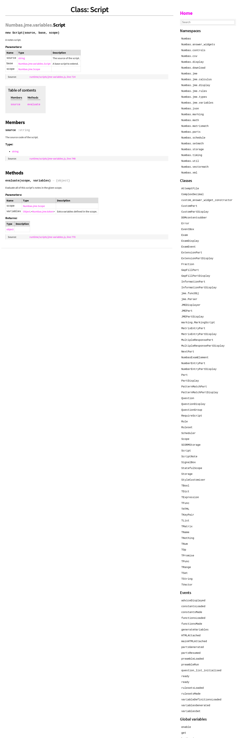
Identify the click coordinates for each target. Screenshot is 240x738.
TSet (184, 558)
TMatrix (186, 513)
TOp (183, 535)
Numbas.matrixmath (194, 123)
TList (185, 507)
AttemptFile (190, 184)
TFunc (185, 490)
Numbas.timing (191, 152)
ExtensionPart (191, 247)
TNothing (187, 524)
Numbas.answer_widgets (198, 44)
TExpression (190, 484)
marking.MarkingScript (198, 314)
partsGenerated (192, 630)
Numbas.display (192, 61)
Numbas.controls (193, 50)
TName (185, 518)
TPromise (187, 541)
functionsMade (191, 607)
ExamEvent (188, 241)
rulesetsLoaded (192, 670)
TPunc (185, 547)
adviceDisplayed (193, 585)
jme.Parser (189, 292)
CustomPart (189, 201)
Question (187, 388)
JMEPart (186, 303)
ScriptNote (189, 445)
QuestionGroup (191, 399)
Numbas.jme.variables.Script (34, 63)
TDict (185, 479)
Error (185, 218)
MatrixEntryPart (193, 320)
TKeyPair (187, 501)
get (183, 714)
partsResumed (190, 636)
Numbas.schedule (193, 135)
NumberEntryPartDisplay (198, 360)
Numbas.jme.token (43, 211)
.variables (42, 25)
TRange (186, 552)
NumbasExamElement (194, 348)
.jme (27, 25)
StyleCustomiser (193, 467)
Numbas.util (190, 157)
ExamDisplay (190, 235)
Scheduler (188, 422)
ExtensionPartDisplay (197, 252)
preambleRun (190, 647)
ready (185, 658)
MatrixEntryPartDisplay (198, 326)
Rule (184, 411)
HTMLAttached (190, 619)
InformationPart (193, 275)
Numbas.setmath (192, 140)
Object (26, 211)
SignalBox (188, 450)
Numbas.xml (189, 169)
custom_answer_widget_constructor (206, 196)
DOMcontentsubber (194, 213)
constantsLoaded (193, 590)
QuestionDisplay (193, 394)
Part (184, 365)
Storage (186, 462)
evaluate (34, 104)
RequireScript (191, 405)
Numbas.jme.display (195, 84)
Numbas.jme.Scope (29, 69)
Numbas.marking (192, 112)
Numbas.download (193, 67)
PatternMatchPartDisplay (199, 382)
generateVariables (194, 613)
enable (186, 708)
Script (186, 439)
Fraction (187, 258)
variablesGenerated (195, 687)
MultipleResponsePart (197, 331)
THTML (185, 496)
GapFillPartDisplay (195, 269)
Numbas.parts (190, 129)
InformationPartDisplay (198, 281)
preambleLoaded (192, 641)
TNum (184, 530)
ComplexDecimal (192, 190)
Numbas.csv (189, 55)
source (15, 104)
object (10, 229)
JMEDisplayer (190, 297)
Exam (184, 230)
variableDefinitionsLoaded (201, 681)
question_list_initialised (201, 653)
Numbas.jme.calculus (196, 78)
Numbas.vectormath (194, 163)
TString (186, 564)
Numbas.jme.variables (197, 101)
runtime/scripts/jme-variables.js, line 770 (53, 237)
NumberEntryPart (193, 354)
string (21, 58)
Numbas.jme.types (194, 95)
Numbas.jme (189, 72)
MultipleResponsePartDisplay (202, 337)
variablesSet (190, 692)
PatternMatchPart (194, 377)
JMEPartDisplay (192, 309)
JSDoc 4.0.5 (36, 733)
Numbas (13, 25)
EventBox (187, 224)
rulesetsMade (190, 675)
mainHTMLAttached (194, 624)
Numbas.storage (192, 146)
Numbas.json (190, 106)
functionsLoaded (193, 602)
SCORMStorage (190, 433)
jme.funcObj (190, 286)
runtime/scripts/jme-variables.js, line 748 (53, 158)
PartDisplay (190, 371)
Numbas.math (190, 118)
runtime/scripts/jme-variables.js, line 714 (53, 76)
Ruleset (186, 416)
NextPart (187, 343)
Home (186, 13)
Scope (185, 428)
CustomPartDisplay (194, 207)
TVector (186, 569)
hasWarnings (190, 719)
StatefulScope (191, 456)
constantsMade (191, 596)
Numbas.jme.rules (194, 89)
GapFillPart (190, 264)
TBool (185, 473)
